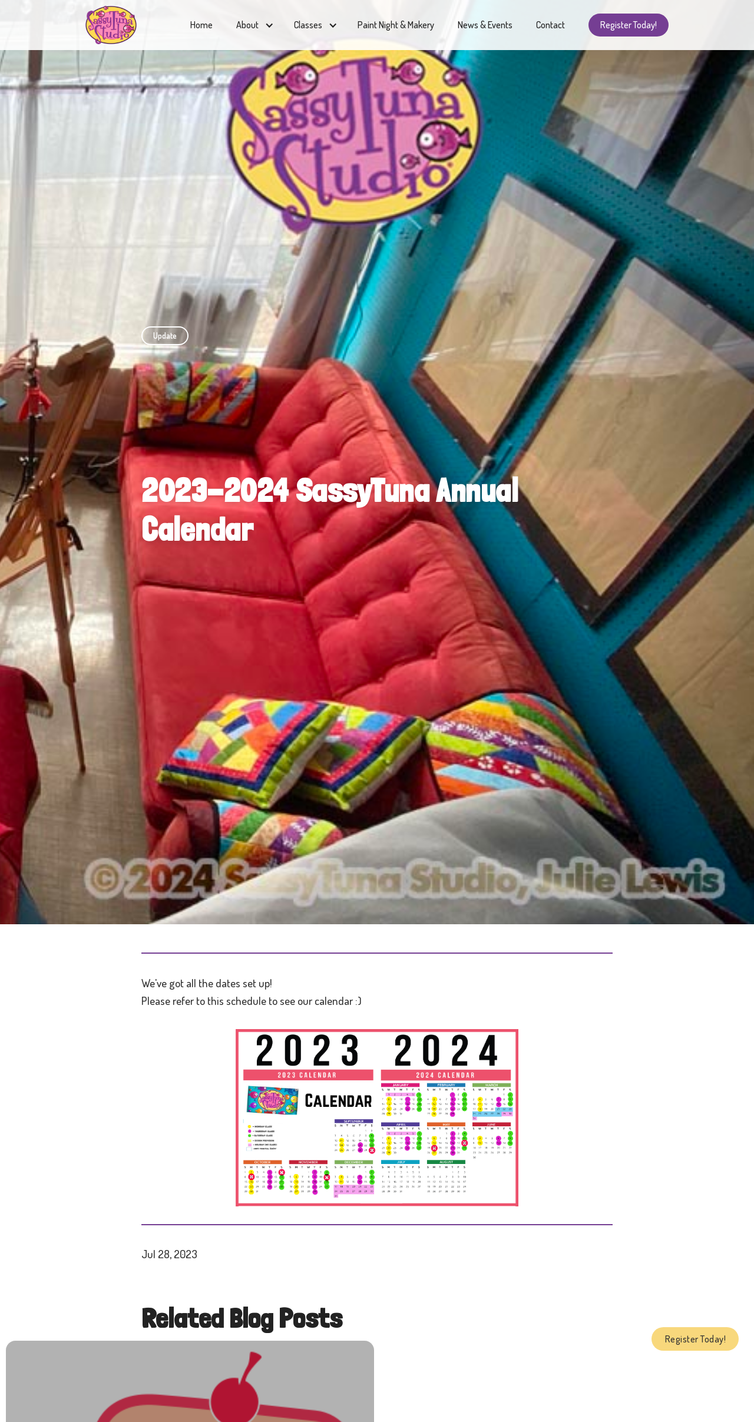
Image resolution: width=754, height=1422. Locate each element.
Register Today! (628, 25)
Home (201, 25)
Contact (550, 25)
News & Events (485, 25)
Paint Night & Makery (396, 25)
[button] (253, 25)
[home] (111, 25)
